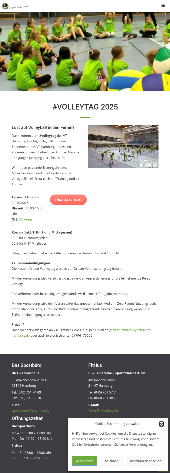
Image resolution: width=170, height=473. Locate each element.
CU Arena (26, 219)
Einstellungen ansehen (145, 461)
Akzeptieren (84, 461)
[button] (161, 424)
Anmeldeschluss (68, 200)
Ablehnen (112, 461)
